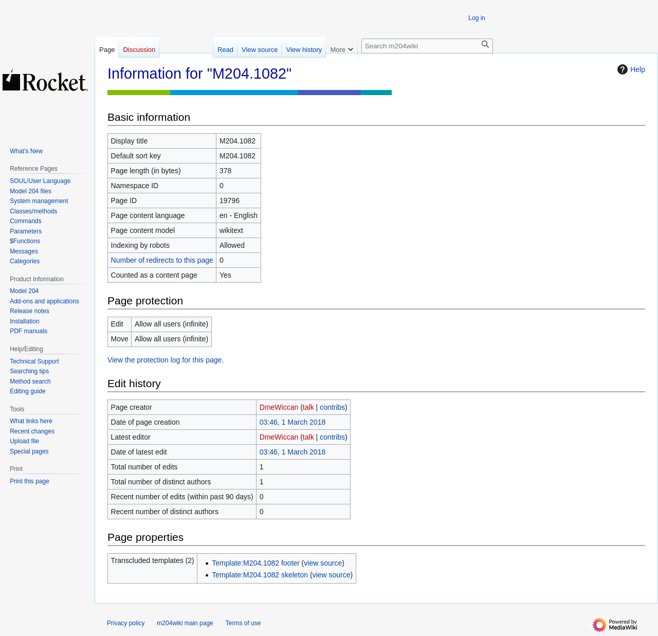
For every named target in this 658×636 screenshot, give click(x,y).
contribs (332, 407)
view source (323, 563)
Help (630, 69)
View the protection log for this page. (165, 360)
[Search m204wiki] (427, 46)
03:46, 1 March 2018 (292, 422)
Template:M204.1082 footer (255, 563)
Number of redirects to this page (162, 260)
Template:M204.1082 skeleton (260, 575)
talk (308, 407)
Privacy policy (125, 623)
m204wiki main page (185, 623)
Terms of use (243, 623)
